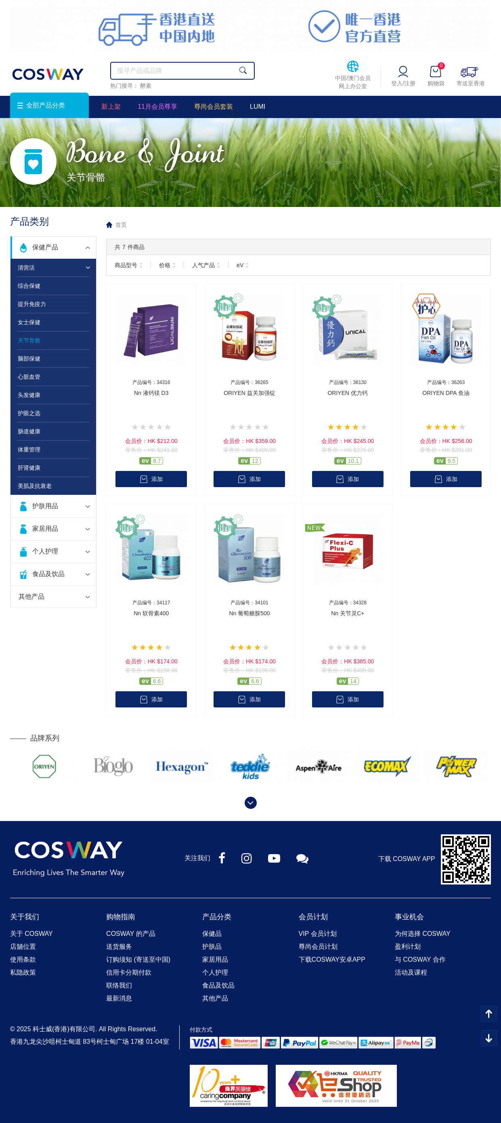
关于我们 (24, 917)
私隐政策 (23, 972)
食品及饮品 (48, 573)
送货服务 (119, 946)
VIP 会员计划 (318, 933)
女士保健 (29, 322)
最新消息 (119, 998)
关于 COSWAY (31, 933)
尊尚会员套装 (213, 106)
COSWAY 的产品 (130, 933)
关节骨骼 (29, 340)
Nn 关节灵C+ (347, 613)
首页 (121, 225)
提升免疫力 (32, 304)
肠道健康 (29, 431)
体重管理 (29, 449)
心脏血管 (29, 377)
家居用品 (45, 528)
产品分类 (216, 917)
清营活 (26, 267)
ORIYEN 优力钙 (347, 393)
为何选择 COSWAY (423, 933)
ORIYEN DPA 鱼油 (445, 393)
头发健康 (29, 395)
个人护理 (45, 551)
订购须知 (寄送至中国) (138, 959)
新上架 (111, 106)
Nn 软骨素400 (151, 613)
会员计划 (313, 917)
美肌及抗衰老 (35, 486)
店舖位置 (23, 946)
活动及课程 (411, 972)
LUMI (257, 106)
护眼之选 (29, 413)
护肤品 (212, 946)
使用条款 (23, 959)
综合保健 (29, 286)
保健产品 (45, 247)
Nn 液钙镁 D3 (151, 393)
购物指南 (120, 917)
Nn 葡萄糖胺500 (249, 613)
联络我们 (119, 985)
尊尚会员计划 (318, 946)
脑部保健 (29, 358)
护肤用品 (45, 505)
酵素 (145, 85)
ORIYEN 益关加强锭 (249, 393)
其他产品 (31, 596)
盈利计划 (408, 946)
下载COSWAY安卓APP (332, 959)
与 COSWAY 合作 (420, 959)
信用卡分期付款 (128, 972)
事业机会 (409, 917)
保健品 (212, 933)
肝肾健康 (29, 467)
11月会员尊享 (157, 106)
